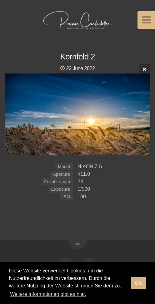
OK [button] (138, 283)
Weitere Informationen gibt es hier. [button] (48, 294)
